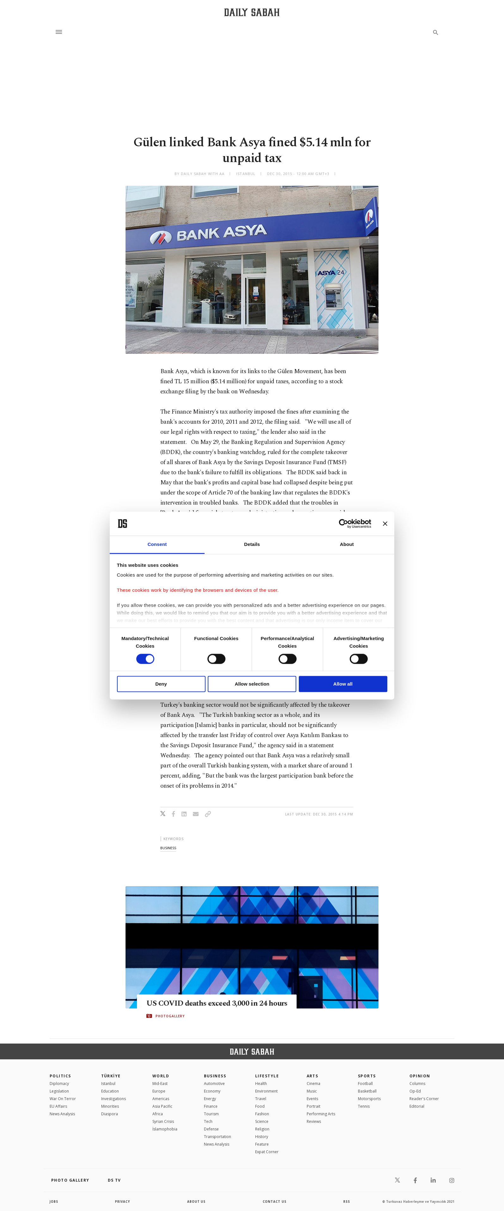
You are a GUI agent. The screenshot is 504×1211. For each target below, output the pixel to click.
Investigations (113, 1098)
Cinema (313, 1083)
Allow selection (252, 684)
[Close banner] (385, 523)
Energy (210, 1098)
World (160, 1076)
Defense (211, 1129)
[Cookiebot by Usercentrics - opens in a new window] (343, 523)
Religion (262, 1129)
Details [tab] (252, 544)
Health (261, 1083)
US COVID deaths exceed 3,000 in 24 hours (210, 1003)
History (261, 1136)
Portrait (313, 1106)
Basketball (367, 1091)
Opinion (419, 1076)
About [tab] (347, 544)
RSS (346, 1201)
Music (312, 1091)
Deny (161, 684)
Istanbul (108, 1083)
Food (260, 1106)
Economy (212, 1091)
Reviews (314, 1121)
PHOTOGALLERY (170, 1021)
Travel (260, 1098)
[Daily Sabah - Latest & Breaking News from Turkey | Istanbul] (252, 12)
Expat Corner (267, 1151)
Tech (208, 1121)
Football (365, 1083)
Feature (262, 1144)
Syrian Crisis (163, 1121)
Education (110, 1091)
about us (196, 1201)
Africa (157, 1114)
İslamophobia (164, 1129)
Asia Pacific (162, 1106)
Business (215, 1076)
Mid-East (160, 1083)
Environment (266, 1091)
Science (261, 1121)
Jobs (54, 1201)
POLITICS (60, 1076)
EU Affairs (58, 1106)
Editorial (416, 1106)
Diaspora (109, 1114)
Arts (312, 1076)
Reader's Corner (424, 1098)
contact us (274, 1201)
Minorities (110, 1106)
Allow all (343, 684)
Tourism (211, 1114)
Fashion (262, 1114)
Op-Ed (415, 1091)
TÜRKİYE (111, 1076)
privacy (123, 1201)
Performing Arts (321, 1114)
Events (312, 1098)
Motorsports (369, 1098)
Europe (158, 1091)
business (168, 847)
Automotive (214, 1083)
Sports (367, 1076)
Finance (211, 1106)
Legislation (59, 1091)
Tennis (364, 1106)
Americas (160, 1098)
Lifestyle (267, 1076)
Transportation (217, 1136)
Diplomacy (59, 1083)
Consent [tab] (157, 544)
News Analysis (62, 1114)
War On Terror (63, 1098)
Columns (417, 1083)
